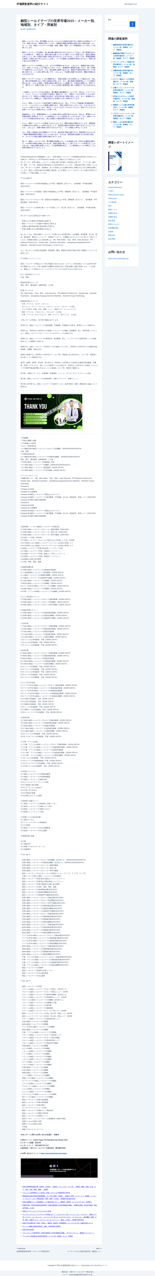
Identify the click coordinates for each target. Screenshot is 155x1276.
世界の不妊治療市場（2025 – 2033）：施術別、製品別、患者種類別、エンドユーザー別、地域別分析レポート (57, 1223)
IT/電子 (111, 191)
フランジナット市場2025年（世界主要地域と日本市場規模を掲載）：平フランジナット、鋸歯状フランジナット (58, 1233)
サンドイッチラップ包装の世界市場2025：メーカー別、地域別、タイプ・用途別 (124, 64)
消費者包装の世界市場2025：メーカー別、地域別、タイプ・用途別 (124, 73)
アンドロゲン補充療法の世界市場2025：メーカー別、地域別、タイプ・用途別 (47, 1236)
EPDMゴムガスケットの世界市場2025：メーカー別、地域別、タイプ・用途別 (124, 98)
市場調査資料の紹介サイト (32, 4)
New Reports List (130, 4)
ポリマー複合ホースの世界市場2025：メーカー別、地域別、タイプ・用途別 (123, 81)
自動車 (110, 232)
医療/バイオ (112, 209)
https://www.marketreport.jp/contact (54, 1153)
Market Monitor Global (116, 195)
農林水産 (111, 235)
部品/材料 (111, 239)
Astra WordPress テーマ (99, 1265)
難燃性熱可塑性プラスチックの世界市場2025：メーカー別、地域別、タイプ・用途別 (123, 55)
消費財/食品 (112, 217)
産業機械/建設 (113, 228)
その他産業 (112, 202)
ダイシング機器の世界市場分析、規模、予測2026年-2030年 (41, 1226)
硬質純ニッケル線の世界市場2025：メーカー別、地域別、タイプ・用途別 (124, 107)
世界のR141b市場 (28, 1230)
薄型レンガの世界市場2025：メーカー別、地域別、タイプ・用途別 (124, 124)
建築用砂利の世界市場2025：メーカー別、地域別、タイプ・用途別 (124, 47)
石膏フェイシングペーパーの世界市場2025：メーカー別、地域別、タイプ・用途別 (124, 90)
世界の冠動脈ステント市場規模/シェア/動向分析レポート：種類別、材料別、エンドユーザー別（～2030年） (57, 1202)
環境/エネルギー (114, 224)
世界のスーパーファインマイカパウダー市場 (36, 1211)
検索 (109, 20)
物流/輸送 (111, 221)
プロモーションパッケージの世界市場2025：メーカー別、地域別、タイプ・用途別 (124, 115)
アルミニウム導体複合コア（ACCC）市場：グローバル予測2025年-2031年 (46, 1193)
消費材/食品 (112, 213)
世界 (109, 206)
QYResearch (112, 198)
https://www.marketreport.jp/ (118, 259)
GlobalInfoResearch (115, 187)
